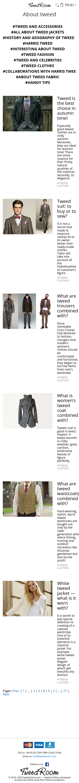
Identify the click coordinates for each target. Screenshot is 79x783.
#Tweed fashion (37, 54)
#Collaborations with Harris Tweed (40, 71)
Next (6, 694)
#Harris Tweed (37, 43)
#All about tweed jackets (37, 32)
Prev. (16, 691)
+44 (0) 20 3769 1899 (36, 752)
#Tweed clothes (37, 65)
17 (65, 691)
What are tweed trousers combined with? (67, 306)
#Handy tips (37, 82)
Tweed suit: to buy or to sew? (66, 209)
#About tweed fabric (37, 76)
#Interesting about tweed (37, 48)
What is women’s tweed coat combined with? (67, 408)
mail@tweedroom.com (44, 756)
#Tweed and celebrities (37, 60)
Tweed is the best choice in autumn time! (66, 108)
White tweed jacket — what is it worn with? (66, 595)
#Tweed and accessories (38, 26)
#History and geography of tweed (38, 37)
